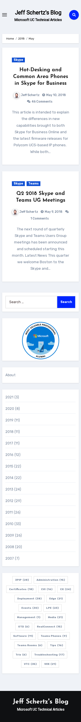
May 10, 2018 (56, 95)
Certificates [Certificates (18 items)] (21, 589)
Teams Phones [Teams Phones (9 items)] (54, 636)
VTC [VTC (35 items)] (30, 664)
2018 (9, 432)
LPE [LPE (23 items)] (52, 608)
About (10, 375)
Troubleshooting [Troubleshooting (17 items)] (49, 654)
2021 (9, 397)
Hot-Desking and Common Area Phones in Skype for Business (40, 76)
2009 (9, 535)
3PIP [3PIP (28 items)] (22, 580)
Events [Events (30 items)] (30, 608)
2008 (9, 547)
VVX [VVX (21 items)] (50, 664)
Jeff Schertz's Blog (38, 12)
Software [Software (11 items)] (23, 636)
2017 (9, 443)
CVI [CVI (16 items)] (46, 589)
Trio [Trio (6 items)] (21, 654)
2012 (9, 501)
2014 (9, 478)
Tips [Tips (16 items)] (56, 645)
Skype (18, 60)
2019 (9, 420)
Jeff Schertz (27, 95)
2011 (9, 512)
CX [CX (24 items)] (65, 589)
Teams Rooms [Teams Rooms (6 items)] (29, 645)
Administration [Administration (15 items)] (51, 580)
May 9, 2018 (53, 212)
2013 (9, 489)
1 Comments (39, 218)
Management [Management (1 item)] (28, 617)
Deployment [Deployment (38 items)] (29, 598)
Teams (33, 183)
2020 (9, 409)
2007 (9, 558)
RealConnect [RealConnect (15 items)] (49, 626)
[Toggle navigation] (4, 14)
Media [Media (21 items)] (55, 617)
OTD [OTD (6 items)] (23, 626)
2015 (9, 466)
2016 (9, 455)
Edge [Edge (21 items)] (56, 598)
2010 (9, 524)
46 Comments (42, 101)
